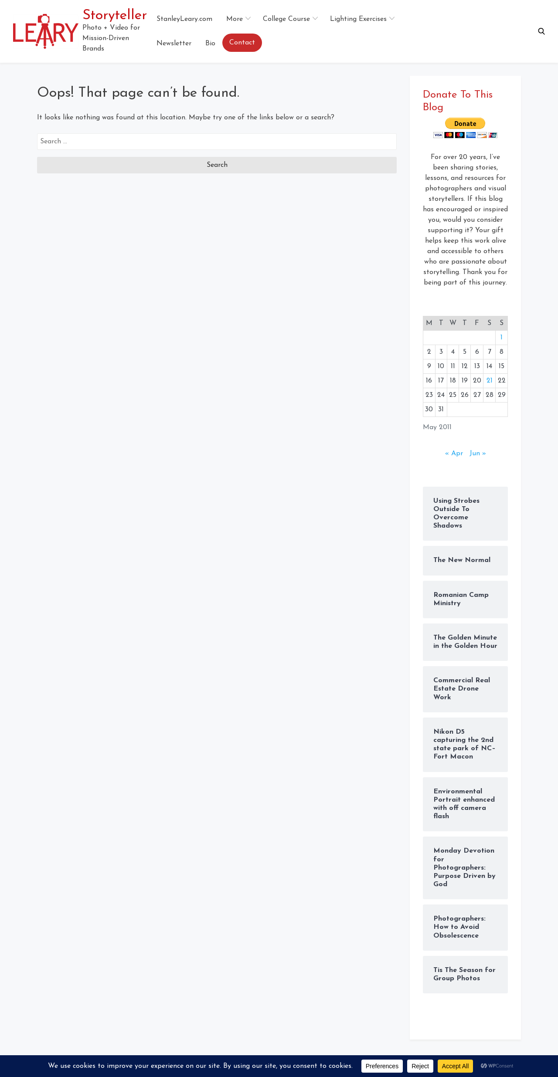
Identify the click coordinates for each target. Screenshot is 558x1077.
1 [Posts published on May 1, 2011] (501, 337)
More (234, 19)
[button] (541, 31)
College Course (286, 19)
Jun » (478, 453)
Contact (242, 42)
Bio (210, 43)
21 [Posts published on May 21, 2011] (490, 380)
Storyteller (114, 16)
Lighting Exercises (358, 19)
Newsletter (174, 43)
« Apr (454, 453)
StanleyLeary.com (184, 19)
